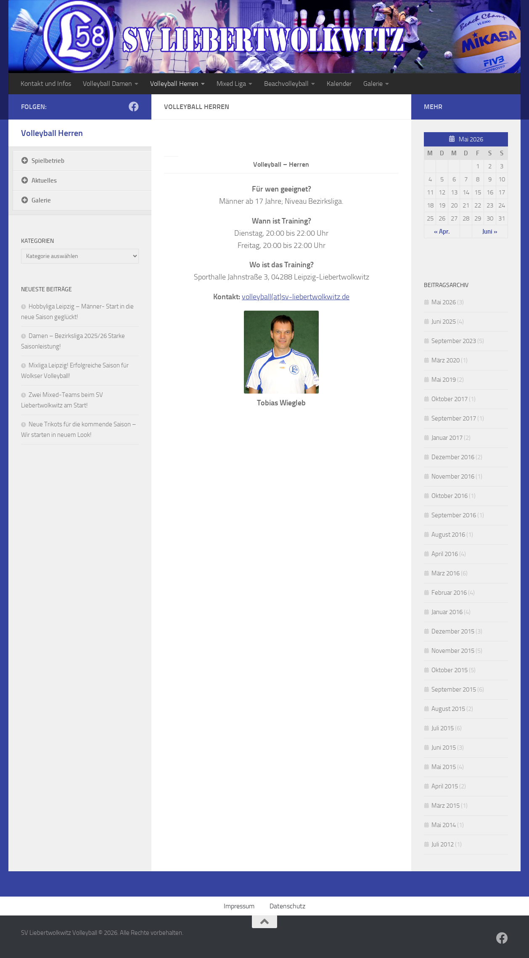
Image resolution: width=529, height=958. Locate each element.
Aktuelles (44, 180)
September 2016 (453, 515)
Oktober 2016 (449, 496)
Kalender (339, 84)
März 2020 (445, 360)
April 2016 (444, 554)
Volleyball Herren (174, 84)
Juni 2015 (443, 747)
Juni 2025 (443, 321)
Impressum (239, 906)
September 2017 (453, 418)
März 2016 (445, 573)
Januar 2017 (447, 438)
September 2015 (453, 689)
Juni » (489, 231)
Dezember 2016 (452, 457)
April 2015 (444, 786)
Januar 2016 (447, 612)
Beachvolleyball (286, 84)
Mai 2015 (443, 767)
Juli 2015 (442, 728)
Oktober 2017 (449, 399)
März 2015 (445, 805)
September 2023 (453, 341)
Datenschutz (287, 906)
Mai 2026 (443, 302)
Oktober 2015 (449, 670)
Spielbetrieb (48, 161)
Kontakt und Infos (46, 84)
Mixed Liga (231, 84)
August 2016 (448, 534)
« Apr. (442, 231)
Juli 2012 (442, 844)
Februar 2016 (449, 592)
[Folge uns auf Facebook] (134, 106)
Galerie (373, 84)
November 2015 (452, 651)
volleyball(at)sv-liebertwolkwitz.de (295, 296)
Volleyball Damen (107, 84)
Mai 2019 (443, 379)
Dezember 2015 (452, 631)
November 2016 (452, 476)
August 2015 (448, 709)
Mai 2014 (443, 825)
